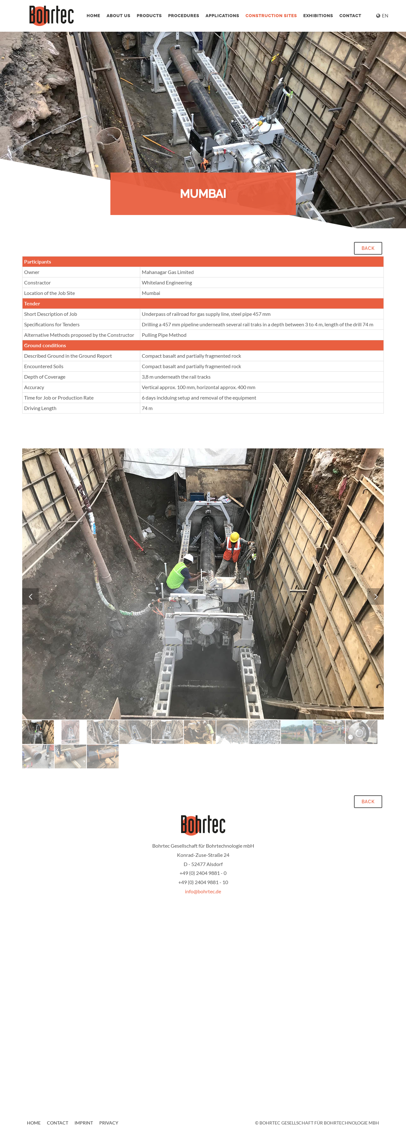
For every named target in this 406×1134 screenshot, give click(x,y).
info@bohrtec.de (203, 891)
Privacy (108, 1122)
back (368, 248)
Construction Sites (271, 15)
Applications (222, 15)
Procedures (183, 15)
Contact (350, 15)
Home (93, 15)
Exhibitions (318, 15)
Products (149, 15)
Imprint (84, 1122)
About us (118, 15)
